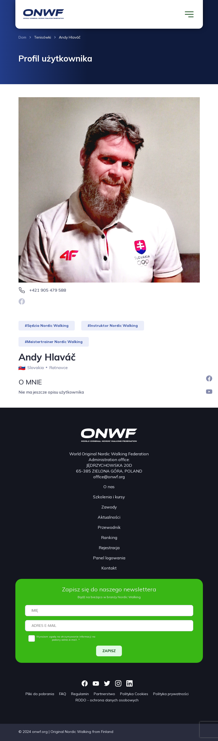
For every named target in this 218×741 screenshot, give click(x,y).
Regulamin (80, 693)
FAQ (62, 693)
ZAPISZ (109, 650)
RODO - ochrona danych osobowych (107, 700)
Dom (22, 37)
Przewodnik (109, 527)
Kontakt (109, 568)
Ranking (109, 537)
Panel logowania (109, 557)
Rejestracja (109, 547)
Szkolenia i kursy (109, 496)
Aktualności (109, 517)
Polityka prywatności (171, 693)
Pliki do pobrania (40, 693)
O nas (109, 486)
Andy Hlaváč (69, 37)
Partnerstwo (104, 693)
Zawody (109, 507)
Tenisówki (42, 37)
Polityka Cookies (134, 693)
